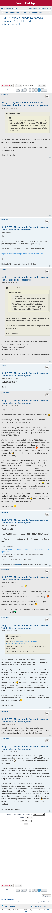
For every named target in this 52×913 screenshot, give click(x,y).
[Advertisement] (26, 54)
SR (48, 910)
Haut (50, 157)
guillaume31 (5, 393)
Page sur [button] (18, 90)
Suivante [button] (45, 90)
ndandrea (4, 94)
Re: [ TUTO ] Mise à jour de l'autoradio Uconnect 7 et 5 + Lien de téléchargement (25, 228)
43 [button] (33, 90)
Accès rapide (8, 8)
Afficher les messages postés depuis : (26, 814)
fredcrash (4, 512)
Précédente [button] (22, 90)
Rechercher (40, 85)
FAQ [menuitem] (17, 8)
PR (26, 911)
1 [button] (25, 90)
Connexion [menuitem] (47, 8)
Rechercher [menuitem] (49, 13)
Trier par (26, 817)
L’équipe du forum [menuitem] (40, 906)
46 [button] (42, 90)
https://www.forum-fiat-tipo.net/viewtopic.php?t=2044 (22, 254)
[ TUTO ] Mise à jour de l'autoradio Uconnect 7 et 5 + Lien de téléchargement (22, 21)
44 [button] (36, 90)
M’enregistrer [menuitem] (35, 8)
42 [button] (30, 90)
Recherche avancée (44, 85)
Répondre (6, 85)
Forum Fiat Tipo (9, 906)
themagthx (4, 219)
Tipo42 (3, 269)
